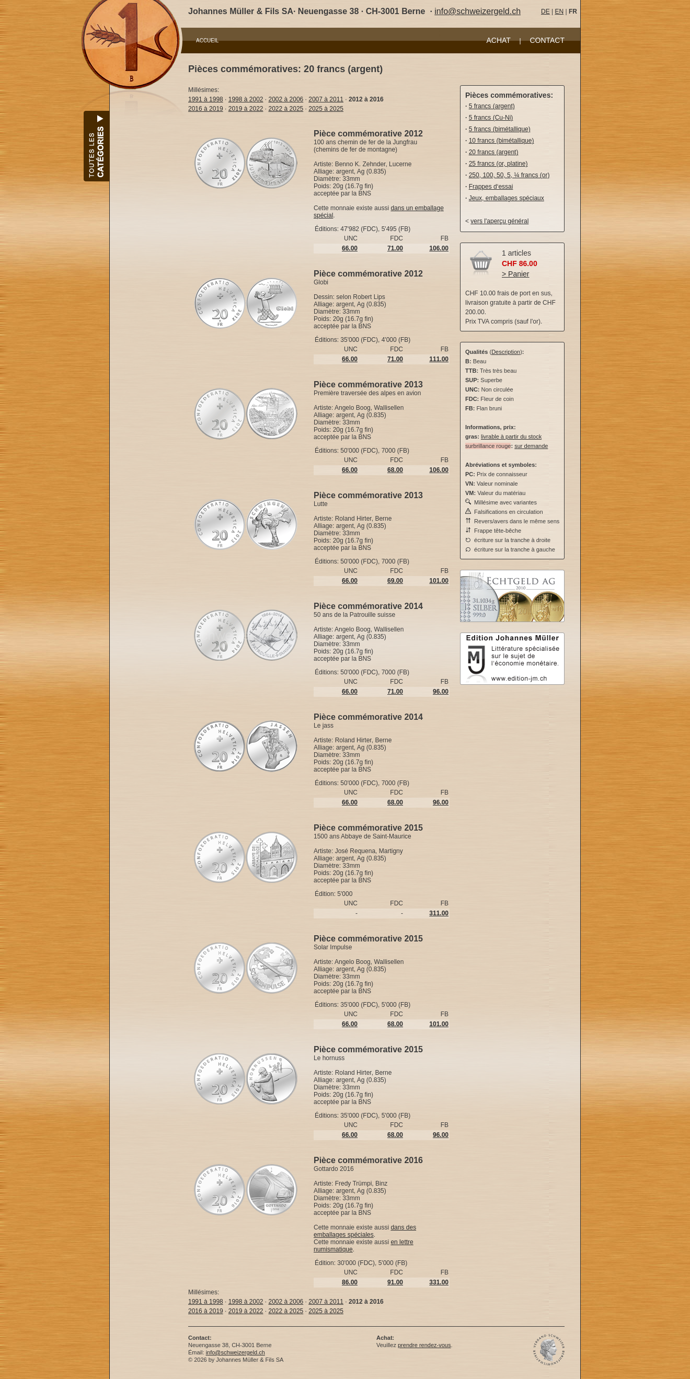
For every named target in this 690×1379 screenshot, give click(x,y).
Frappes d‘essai (491, 186)
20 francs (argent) (494, 152)
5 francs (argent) (492, 106)
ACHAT (498, 40)
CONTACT (547, 40)
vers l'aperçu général (499, 221)
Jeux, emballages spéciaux (506, 198)
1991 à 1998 (205, 99)
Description (505, 352)
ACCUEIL (207, 40)
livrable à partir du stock (511, 436)
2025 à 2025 (325, 108)
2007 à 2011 (325, 99)
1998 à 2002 (245, 99)
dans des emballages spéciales (365, 1231)
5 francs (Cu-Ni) (491, 117)
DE (545, 11)
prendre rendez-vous (424, 1345)
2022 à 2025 (286, 108)
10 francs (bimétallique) (501, 140)
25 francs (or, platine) (498, 163)
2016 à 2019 (205, 108)
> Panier (516, 274)
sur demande (531, 446)
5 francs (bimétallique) (500, 129)
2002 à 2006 (286, 99)
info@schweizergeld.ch (477, 11)
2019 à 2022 (245, 108)
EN (559, 11)
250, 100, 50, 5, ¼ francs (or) (509, 175)
